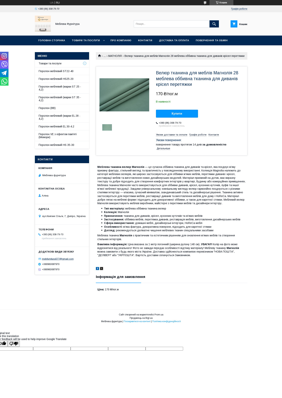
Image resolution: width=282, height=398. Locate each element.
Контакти (145, 40)
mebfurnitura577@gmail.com (58, 258)
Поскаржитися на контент (137, 321)
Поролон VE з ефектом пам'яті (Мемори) (58, 136)
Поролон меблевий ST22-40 (56, 71)
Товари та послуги (86, 40)
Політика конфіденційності (166, 321)
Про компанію (120, 40)
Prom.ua (158, 314)
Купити (177, 113)
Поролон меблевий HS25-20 (56, 78)
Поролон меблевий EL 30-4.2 (56, 126)
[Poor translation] (14, 344)
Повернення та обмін (212, 40)
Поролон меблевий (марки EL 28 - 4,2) (59, 117)
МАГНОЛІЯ (115, 55)
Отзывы (44, 50)
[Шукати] (214, 23)
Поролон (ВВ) (47, 108)
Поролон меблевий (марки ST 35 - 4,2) (60, 99)
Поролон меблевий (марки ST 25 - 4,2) (60, 88)
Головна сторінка (51, 40)
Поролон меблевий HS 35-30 (56, 144)
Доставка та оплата (174, 40)
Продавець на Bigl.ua (141, 318)
